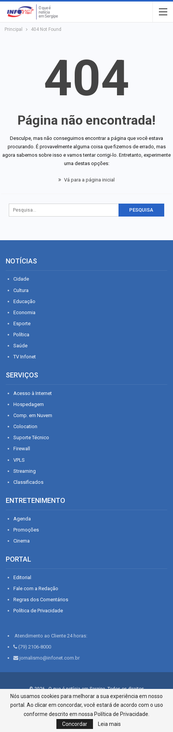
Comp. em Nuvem (32, 415)
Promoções (26, 530)
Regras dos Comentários (40, 599)
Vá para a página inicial (86, 180)
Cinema (21, 541)
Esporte (21, 323)
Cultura (21, 290)
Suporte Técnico (31, 437)
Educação (24, 301)
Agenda (22, 519)
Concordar (74, 724)
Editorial (22, 577)
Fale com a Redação (35, 588)
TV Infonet (24, 357)
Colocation (25, 426)
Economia (24, 312)
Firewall (21, 448)
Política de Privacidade (38, 610)
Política (21, 334)
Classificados (28, 482)
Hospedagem (28, 404)
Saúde (20, 345)
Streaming (24, 471)
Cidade (21, 279)
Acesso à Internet (32, 393)
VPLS (19, 460)
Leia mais (109, 724)
